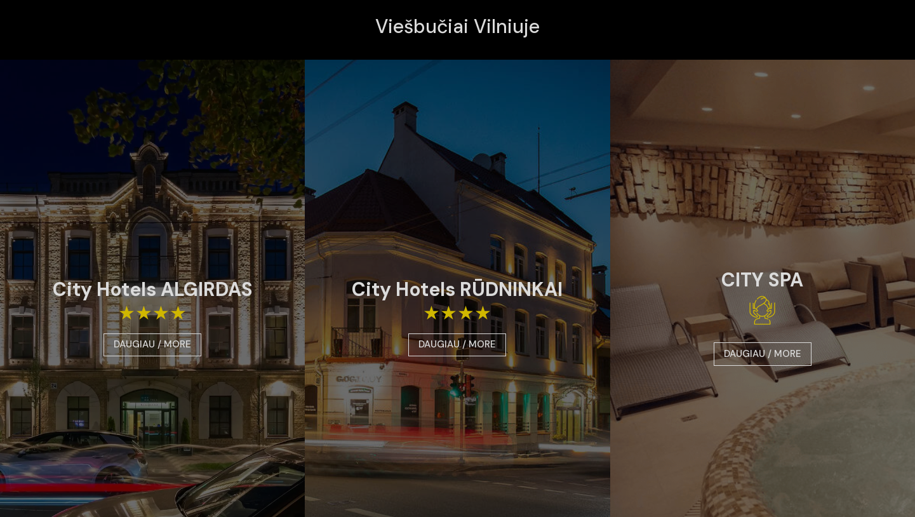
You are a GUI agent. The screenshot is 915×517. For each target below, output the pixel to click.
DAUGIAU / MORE (152, 344)
